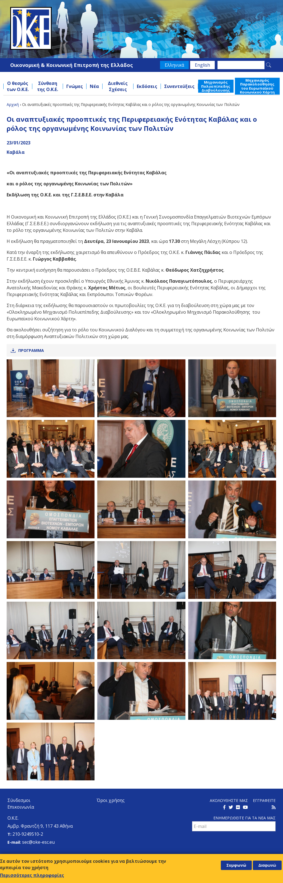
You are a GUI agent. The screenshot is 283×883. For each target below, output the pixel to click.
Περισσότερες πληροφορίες (32, 875)
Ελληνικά (174, 65)
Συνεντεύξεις (179, 86)
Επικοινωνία (20, 807)
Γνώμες (74, 86)
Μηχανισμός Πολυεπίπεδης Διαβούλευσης (215, 86)
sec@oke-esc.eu (38, 842)
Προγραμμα (31, 350)
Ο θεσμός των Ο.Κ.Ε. (18, 86)
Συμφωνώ (236, 865)
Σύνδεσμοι (18, 800)
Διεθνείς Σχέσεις (118, 86)
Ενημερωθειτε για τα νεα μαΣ (244, 817)
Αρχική (13, 104)
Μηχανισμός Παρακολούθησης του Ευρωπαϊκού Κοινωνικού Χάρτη (257, 86)
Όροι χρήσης (111, 800)
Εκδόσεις (147, 86)
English (202, 65)
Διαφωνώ (267, 865)
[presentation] (234, 843)
